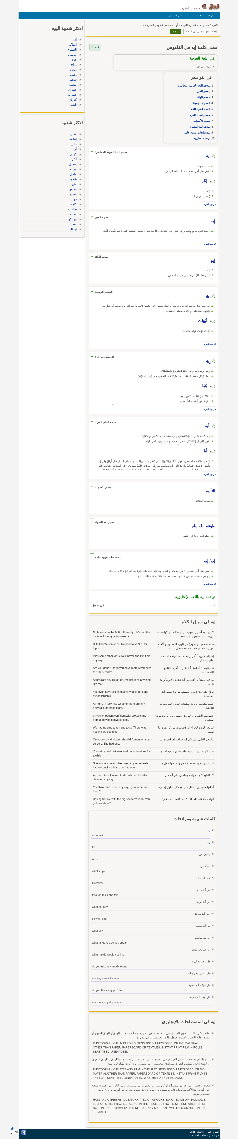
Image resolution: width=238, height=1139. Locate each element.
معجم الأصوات (200, 120)
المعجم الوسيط (200, 103)
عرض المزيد (209, 204)
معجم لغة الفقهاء (199, 126)
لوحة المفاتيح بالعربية (201, 15)
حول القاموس (174, 15)
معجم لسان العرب (198, 115)
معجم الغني (202, 91)
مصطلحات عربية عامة (196, 132)
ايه (207, 842)
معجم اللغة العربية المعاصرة (193, 85)
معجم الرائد (202, 97)
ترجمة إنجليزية (201, 138)
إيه (207, 830)
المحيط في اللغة (199, 109)
